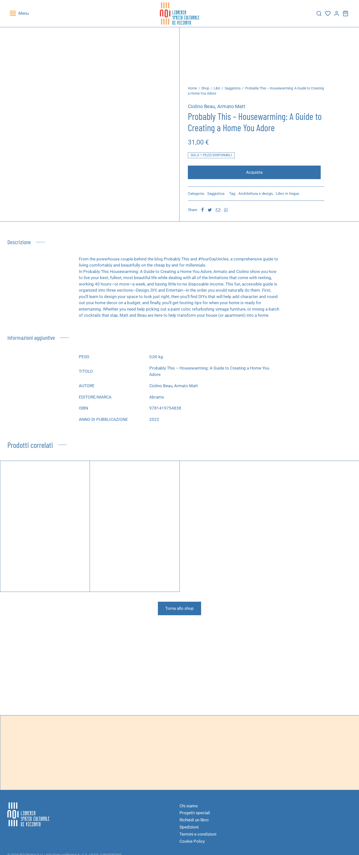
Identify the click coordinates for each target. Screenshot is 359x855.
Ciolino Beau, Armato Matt (219, 109)
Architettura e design (258, 196)
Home (195, 91)
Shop (208, 91)
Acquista (256, 174)
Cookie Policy (192, 843)
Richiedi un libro (194, 822)
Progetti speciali (195, 815)
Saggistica (235, 91)
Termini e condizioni (198, 836)
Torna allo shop (179, 610)
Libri (219, 91)
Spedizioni (189, 829)
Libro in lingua (290, 196)
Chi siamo (189, 808)
